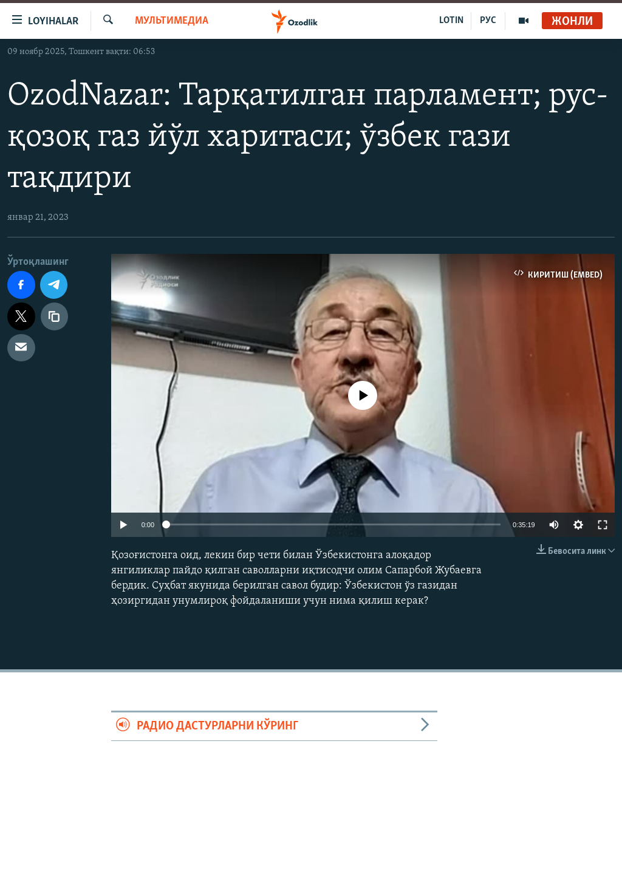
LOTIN (451, 21)
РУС (488, 21)
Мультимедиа (171, 21)
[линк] (55, 316)
